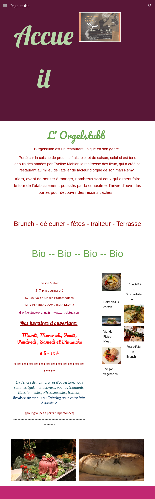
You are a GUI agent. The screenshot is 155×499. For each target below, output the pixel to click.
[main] (43, 60)
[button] (5, 5)
